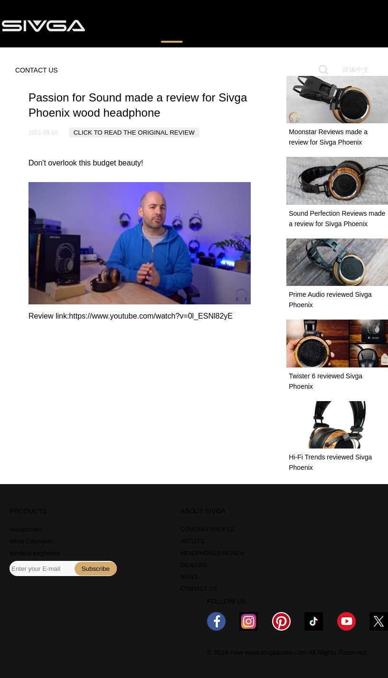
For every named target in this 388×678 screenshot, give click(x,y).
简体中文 (355, 69)
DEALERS (193, 565)
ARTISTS (192, 541)
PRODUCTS (120, 25)
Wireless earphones (34, 553)
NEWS (283, 25)
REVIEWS (171, 25)
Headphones (25, 529)
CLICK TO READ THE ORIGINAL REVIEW (134, 132)
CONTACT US (36, 70)
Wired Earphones (31, 541)
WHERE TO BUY (230, 25)
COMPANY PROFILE (207, 529)
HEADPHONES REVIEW (212, 553)
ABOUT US (328, 25)
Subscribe (96, 568)
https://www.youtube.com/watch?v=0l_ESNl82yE (151, 316)
